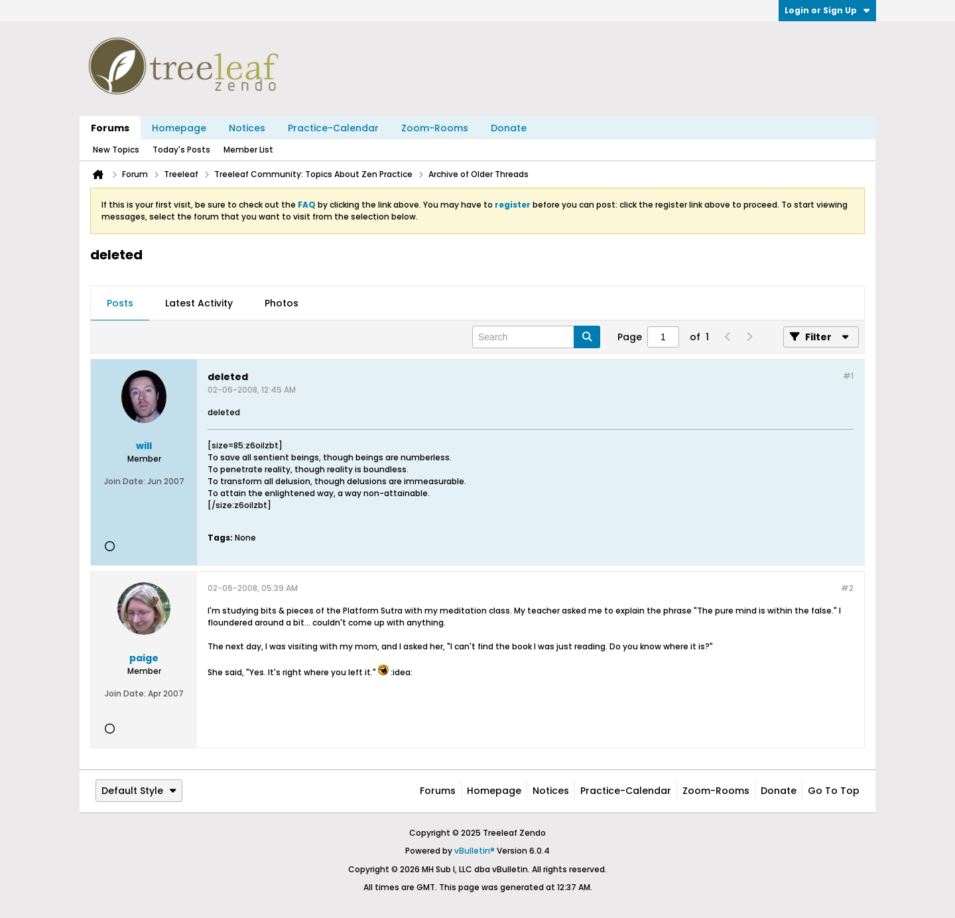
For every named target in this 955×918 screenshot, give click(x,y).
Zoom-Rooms (434, 128)
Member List (248, 149)
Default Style (138, 790)
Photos (281, 303)
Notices (247, 128)
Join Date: (124, 481)
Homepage (179, 128)
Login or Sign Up (827, 10)
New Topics (116, 149)
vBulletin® (474, 850)
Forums (110, 128)
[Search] (536, 337)
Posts (120, 303)
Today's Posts (181, 149)
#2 (847, 588)
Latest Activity (199, 303)
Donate (509, 128)
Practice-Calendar (333, 128)
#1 (848, 375)
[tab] (120, 304)
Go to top (834, 790)
